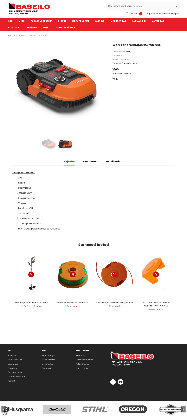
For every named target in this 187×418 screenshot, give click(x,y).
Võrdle (115, 79)
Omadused (90, 161)
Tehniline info (114, 161)
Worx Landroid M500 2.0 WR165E (33, 35)
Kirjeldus (69, 161)
